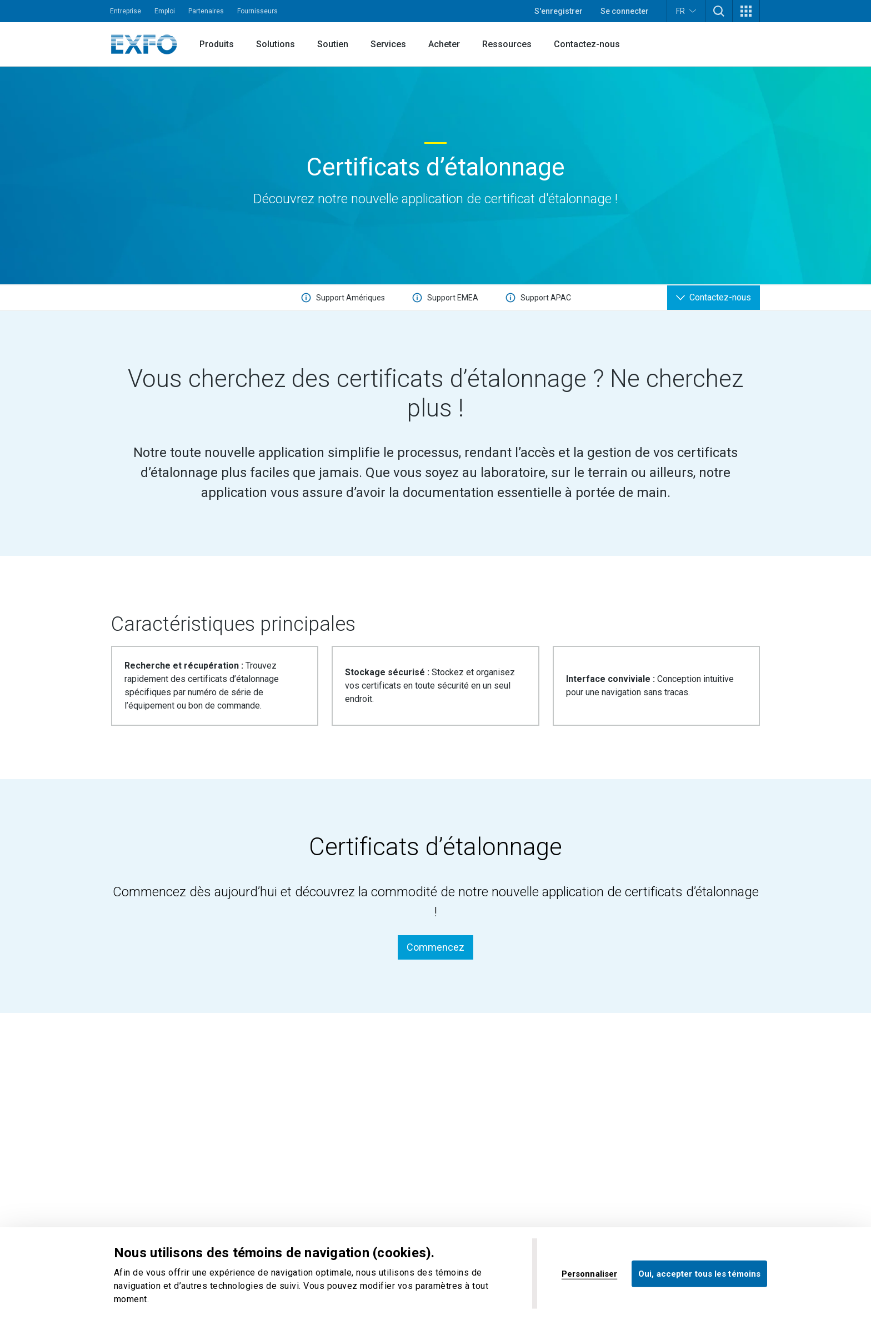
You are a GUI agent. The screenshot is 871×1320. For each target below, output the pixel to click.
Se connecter (624, 11)
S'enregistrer (558, 11)
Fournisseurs (257, 11)
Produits (216, 44)
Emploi (164, 11)
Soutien (332, 44)
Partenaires (206, 11)
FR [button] (686, 10)
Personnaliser (589, 1273)
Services (388, 44)
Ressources (507, 44)
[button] (718, 11)
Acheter (444, 44)
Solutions (275, 44)
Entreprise (125, 11)
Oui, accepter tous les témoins (699, 1273)
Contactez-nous (587, 44)
